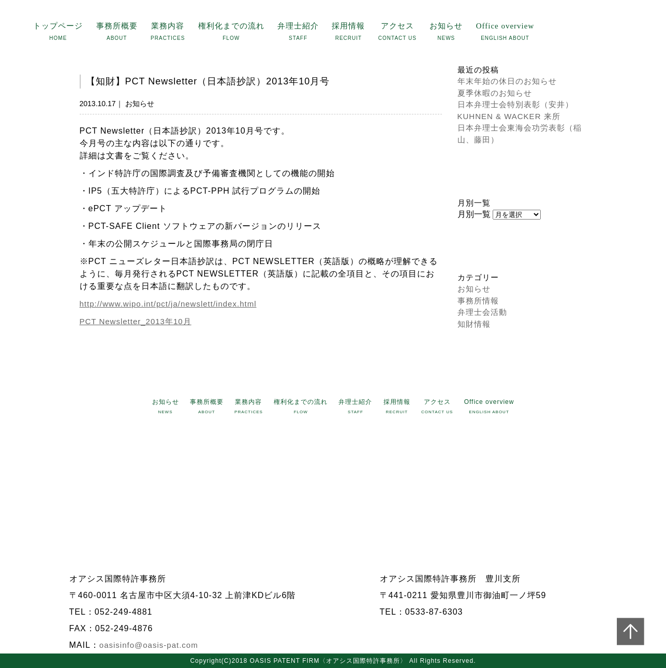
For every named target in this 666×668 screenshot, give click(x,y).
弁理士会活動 (482, 312)
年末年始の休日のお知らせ (507, 81)
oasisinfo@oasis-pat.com (148, 645)
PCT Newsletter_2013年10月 (135, 321)
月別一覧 (474, 214)
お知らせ (474, 288)
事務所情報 (478, 300)
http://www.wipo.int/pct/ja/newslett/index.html (168, 303)
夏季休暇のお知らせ (494, 93)
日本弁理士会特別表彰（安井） (515, 104)
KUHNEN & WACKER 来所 (508, 116)
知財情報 (474, 324)
